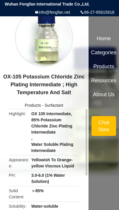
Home (104, 38)
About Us (104, 94)
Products (33, 105)
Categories (103, 52)
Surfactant (54, 105)
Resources (103, 80)
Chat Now (103, 126)
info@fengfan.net (54, 12)
